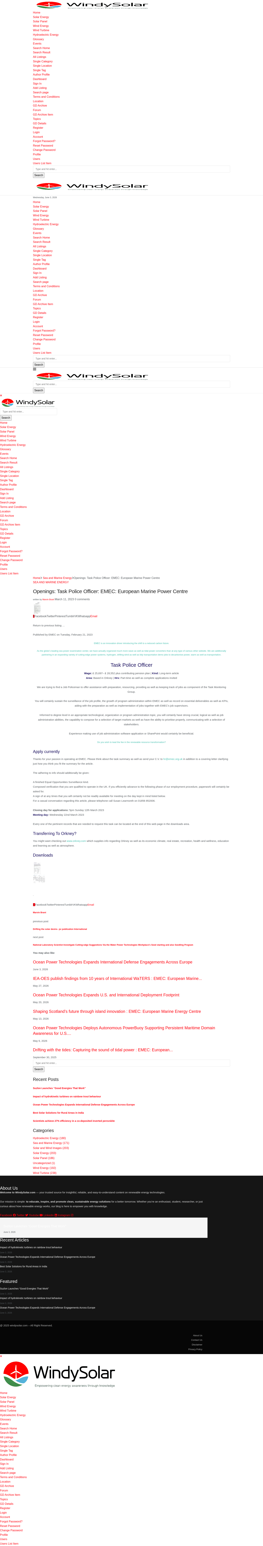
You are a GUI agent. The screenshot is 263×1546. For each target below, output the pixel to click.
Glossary (38, 39)
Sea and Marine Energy (57, 577)
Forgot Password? (44, 141)
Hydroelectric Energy (46, 34)
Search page (41, 92)
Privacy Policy (195, 1349)
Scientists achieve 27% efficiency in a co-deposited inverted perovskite (74, 1121)
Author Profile (41, 74)
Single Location (42, 65)
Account (38, 136)
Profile (37, 154)
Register (38, 127)
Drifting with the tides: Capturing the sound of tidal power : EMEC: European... (103, 1050)
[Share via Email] (93, 616)
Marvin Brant (48, 599)
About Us (197, 1335)
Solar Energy (41, 17)
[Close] (1, 395)
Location (38, 101)
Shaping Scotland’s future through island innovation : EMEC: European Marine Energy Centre (117, 1011)
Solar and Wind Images (51, 1148)
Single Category (43, 61)
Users (36, 158)
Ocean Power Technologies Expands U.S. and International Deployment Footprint (106, 995)
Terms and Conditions (46, 96)
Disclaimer (197, 1344)
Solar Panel (40, 21)
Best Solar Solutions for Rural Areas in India (58, 1112)
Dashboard (40, 79)
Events (37, 43)
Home (36, 12)
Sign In (37, 83)
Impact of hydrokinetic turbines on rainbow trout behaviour (67, 1096)
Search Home (41, 48)
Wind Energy (41, 25)
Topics (37, 118)
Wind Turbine (41, 30)
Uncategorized (44, 1163)
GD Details (39, 123)
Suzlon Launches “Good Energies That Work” (59, 1088)
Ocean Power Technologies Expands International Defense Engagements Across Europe (112, 962)
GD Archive (40, 105)
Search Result (41, 52)
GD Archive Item (43, 114)
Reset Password (43, 145)
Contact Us (196, 1340)
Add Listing (40, 87)
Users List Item (42, 163)
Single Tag (39, 70)
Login (36, 132)
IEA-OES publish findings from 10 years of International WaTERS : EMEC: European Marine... (117, 978)
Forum (37, 110)
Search (38, 175)
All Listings (39, 56)
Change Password (44, 149)
